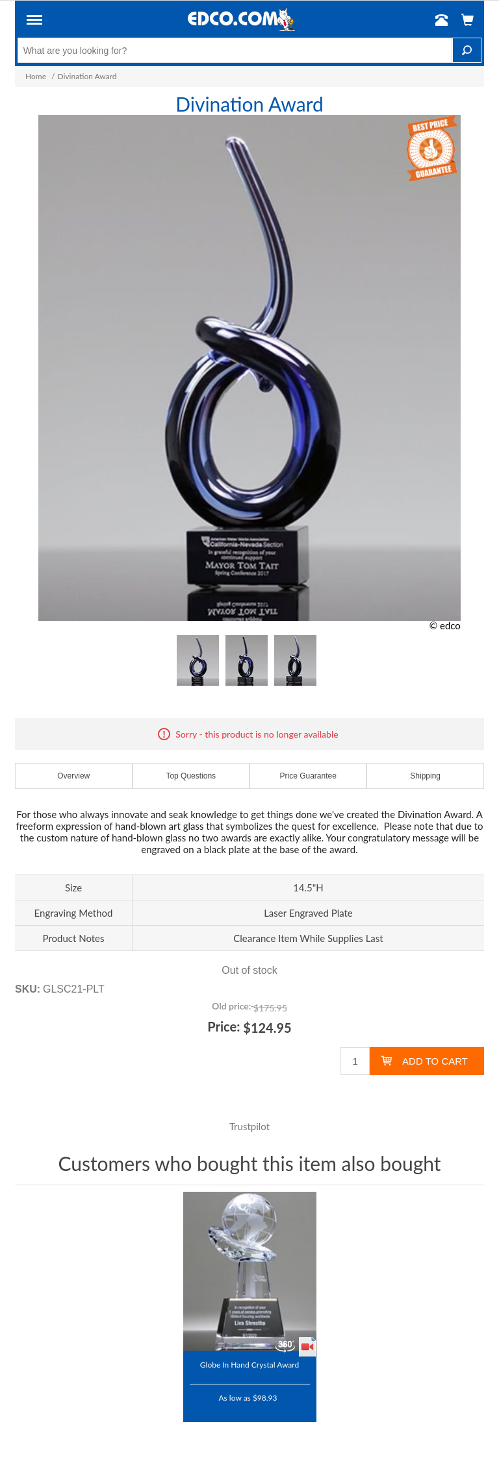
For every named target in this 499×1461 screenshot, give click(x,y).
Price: (223, 1026)
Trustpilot (249, 1126)
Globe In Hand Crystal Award (249, 1364)
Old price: (231, 1005)
